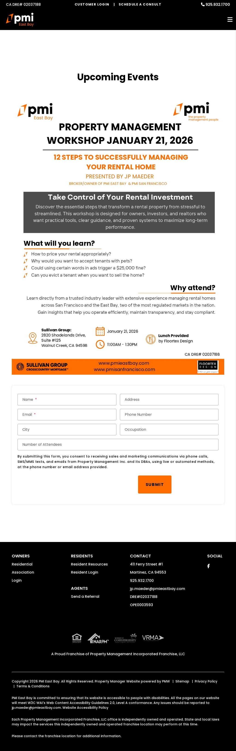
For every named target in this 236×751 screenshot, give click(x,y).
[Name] (67, 399)
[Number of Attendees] (118, 444)
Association (23, 566)
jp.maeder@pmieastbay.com (157, 582)
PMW (166, 675)
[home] (20, 20)
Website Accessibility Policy (85, 701)
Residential (22, 558)
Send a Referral (85, 590)
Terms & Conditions (33, 680)
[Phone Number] (169, 414)
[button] (208, 560)
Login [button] (17, 574)
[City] (67, 429)
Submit (120, 481)
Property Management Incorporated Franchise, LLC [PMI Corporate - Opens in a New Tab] (137, 648)
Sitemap (182, 675)
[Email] (67, 414)
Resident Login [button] (84, 566)
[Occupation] (169, 429)
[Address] (169, 399)
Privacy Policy (206, 675)
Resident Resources (89, 558)
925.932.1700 (218, 4)
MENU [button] (230, 20)
